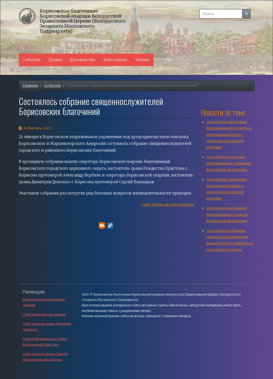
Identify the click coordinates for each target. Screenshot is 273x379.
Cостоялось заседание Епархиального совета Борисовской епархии (227, 214)
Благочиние (115, 59)
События (32, 59)
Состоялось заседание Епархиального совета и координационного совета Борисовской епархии (228, 134)
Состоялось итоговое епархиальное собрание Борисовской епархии (228, 163)
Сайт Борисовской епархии (167, 204)
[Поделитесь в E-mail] (102, 225)
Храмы (55, 59)
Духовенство (82, 59)
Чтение (142, 59)
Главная (30, 85)
